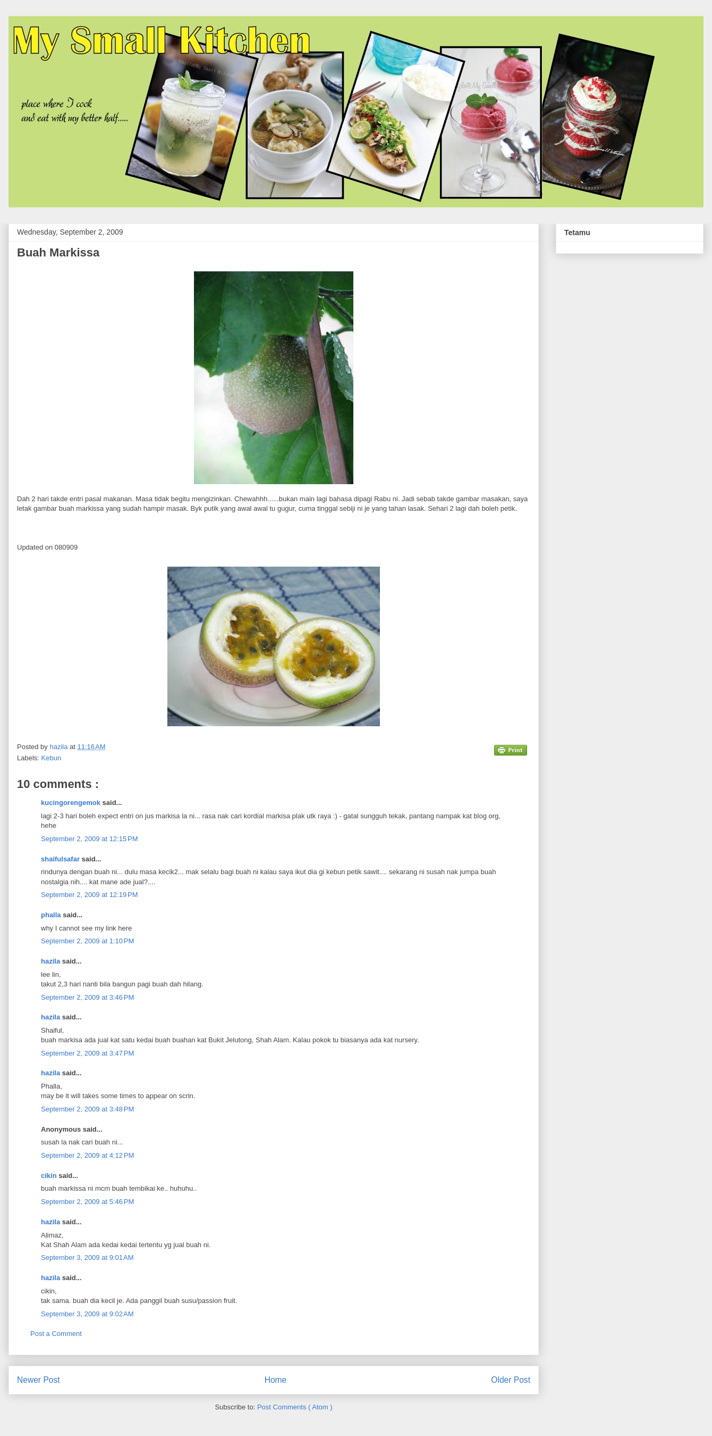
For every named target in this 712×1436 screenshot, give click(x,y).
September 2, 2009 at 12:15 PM (89, 839)
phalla (52, 915)
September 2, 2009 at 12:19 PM (89, 895)
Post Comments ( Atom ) (295, 1407)
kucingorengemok (72, 803)
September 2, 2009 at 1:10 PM (87, 941)
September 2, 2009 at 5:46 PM (87, 1202)
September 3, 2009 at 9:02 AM (87, 1314)
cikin (49, 1176)
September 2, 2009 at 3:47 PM (87, 1053)
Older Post (510, 1379)
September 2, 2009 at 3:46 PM (87, 997)
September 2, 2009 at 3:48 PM (87, 1109)
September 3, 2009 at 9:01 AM (87, 1257)
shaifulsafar (61, 859)
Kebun (51, 758)
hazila (51, 961)
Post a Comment (56, 1334)
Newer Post (38, 1379)
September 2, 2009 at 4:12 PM (87, 1155)
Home (276, 1379)
